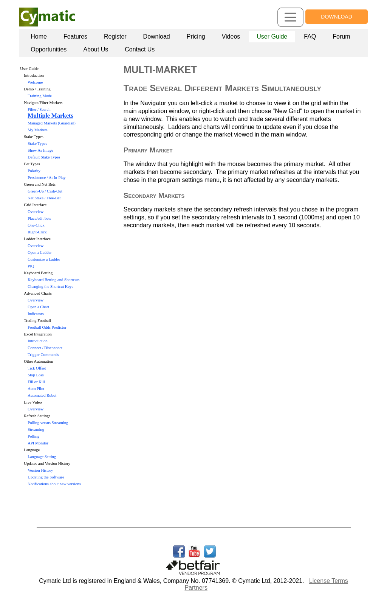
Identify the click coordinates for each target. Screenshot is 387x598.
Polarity (34, 171)
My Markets (37, 130)
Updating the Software (46, 477)
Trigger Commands (43, 355)
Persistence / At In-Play (46, 178)
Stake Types (37, 143)
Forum (341, 36)
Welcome (35, 82)
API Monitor (38, 443)
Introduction (38, 341)
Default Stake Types (44, 157)
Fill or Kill (36, 382)
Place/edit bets (39, 218)
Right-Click (37, 232)
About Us (95, 49)
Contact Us (140, 49)
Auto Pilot (36, 389)
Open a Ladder (39, 252)
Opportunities (49, 49)
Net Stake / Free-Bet (44, 198)
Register (115, 36)
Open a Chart (38, 307)
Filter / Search (39, 109)
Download (156, 36)
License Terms (328, 581)
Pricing (196, 36)
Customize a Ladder (44, 259)
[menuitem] (38, 36)
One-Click (36, 225)
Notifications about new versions (54, 484)
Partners (195, 587)
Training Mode (40, 96)
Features (75, 36)
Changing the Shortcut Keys (50, 286)
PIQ (31, 266)
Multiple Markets (50, 115)
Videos (231, 36)
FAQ (310, 36)
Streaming (36, 429)
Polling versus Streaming (48, 423)
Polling (33, 436)
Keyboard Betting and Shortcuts (53, 280)
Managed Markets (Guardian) (52, 123)
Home (39, 36)
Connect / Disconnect (45, 348)
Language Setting (42, 457)
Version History (40, 470)
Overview (35, 212)
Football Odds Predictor (47, 327)
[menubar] (195, 43)
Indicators (36, 314)
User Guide (272, 36)
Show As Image (40, 150)
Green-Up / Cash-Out (45, 191)
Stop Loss (35, 375)
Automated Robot (42, 395)
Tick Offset (37, 368)
